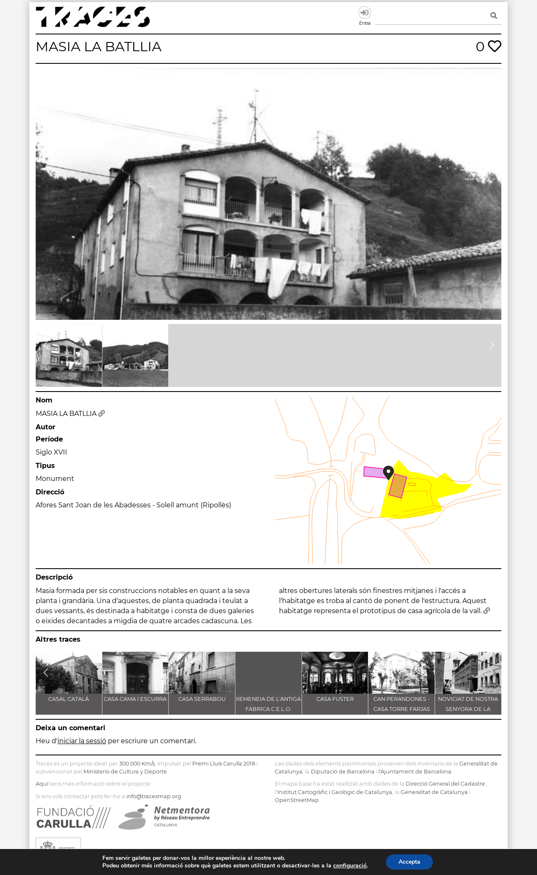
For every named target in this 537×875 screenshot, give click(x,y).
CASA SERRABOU (202, 699)
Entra (364, 12)
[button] (45, 345)
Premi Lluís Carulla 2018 (223, 763)
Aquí (42, 784)
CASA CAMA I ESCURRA (135, 699)
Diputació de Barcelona (343, 771)
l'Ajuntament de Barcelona (414, 771)
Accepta (414, 862)
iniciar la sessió (81, 741)
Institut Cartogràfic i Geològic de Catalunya (334, 792)
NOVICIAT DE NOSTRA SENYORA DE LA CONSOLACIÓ (468, 709)
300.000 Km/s (137, 763)
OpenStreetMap (297, 800)
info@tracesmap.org (153, 796)
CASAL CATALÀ (68, 699)
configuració (353, 865)
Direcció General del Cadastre (445, 784)
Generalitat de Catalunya (434, 792)
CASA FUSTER (335, 699)
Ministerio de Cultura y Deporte (125, 771)
